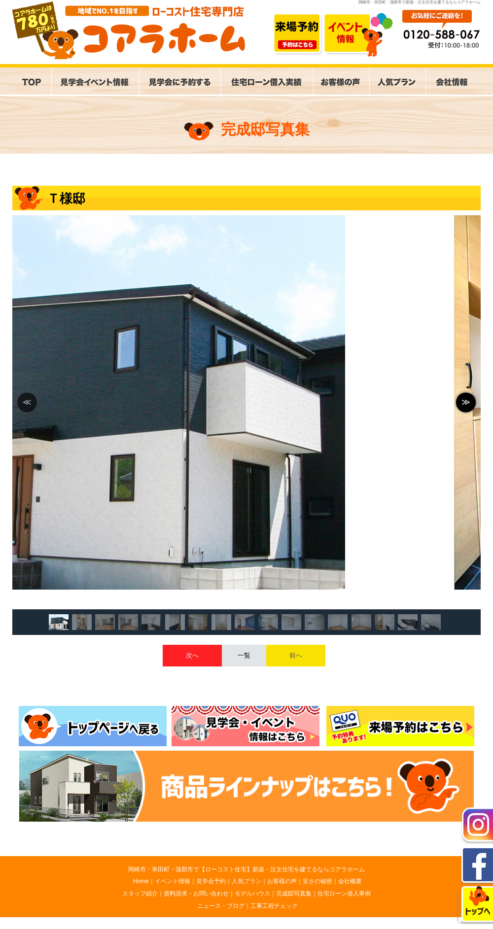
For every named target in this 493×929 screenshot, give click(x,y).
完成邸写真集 (294, 893)
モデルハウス (252, 893)
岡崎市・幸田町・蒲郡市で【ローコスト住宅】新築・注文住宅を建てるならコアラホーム (246, 869)
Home (141, 881)
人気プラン (246, 881)
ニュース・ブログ (221, 905)
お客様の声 (282, 881)
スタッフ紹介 (140, 893)
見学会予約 (211, 881)
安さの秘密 (317, 881)
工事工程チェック (274, 905)
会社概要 (350, 881)
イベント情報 (172, 881)
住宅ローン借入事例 (344, 893)
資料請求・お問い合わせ (196, 893)
